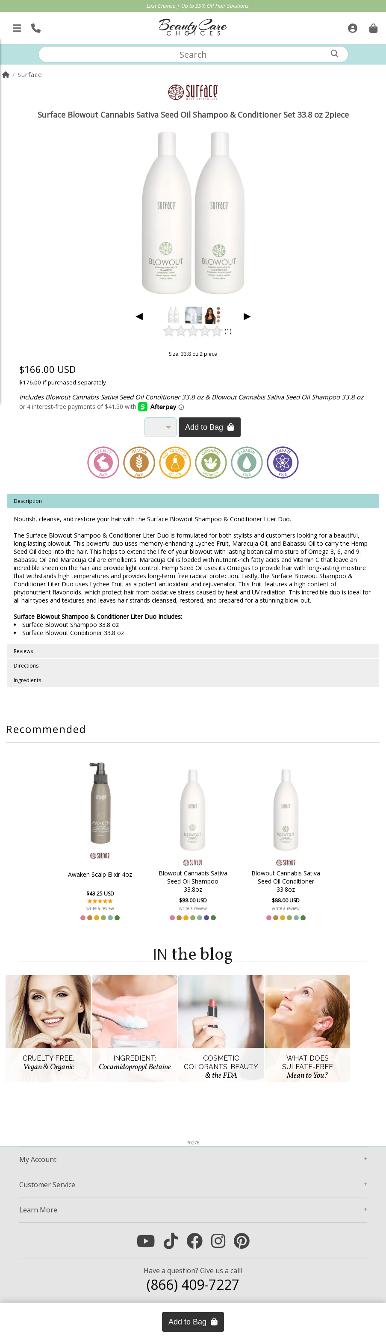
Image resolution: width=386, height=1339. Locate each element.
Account (37, 1159)
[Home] (6, 74)
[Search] (335, 53)
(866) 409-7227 (193, 1284)
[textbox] (193, 54)
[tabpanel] (193, 569)
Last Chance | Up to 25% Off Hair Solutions (197, 5)
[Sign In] (352, 25)
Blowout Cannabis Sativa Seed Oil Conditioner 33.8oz (285, 881)
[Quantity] (160, 427)
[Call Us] (35, 25)
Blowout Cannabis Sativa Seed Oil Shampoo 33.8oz (193, 881)
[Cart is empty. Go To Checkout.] (372, 25)
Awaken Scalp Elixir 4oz (100, 874)
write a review (100, 908)
